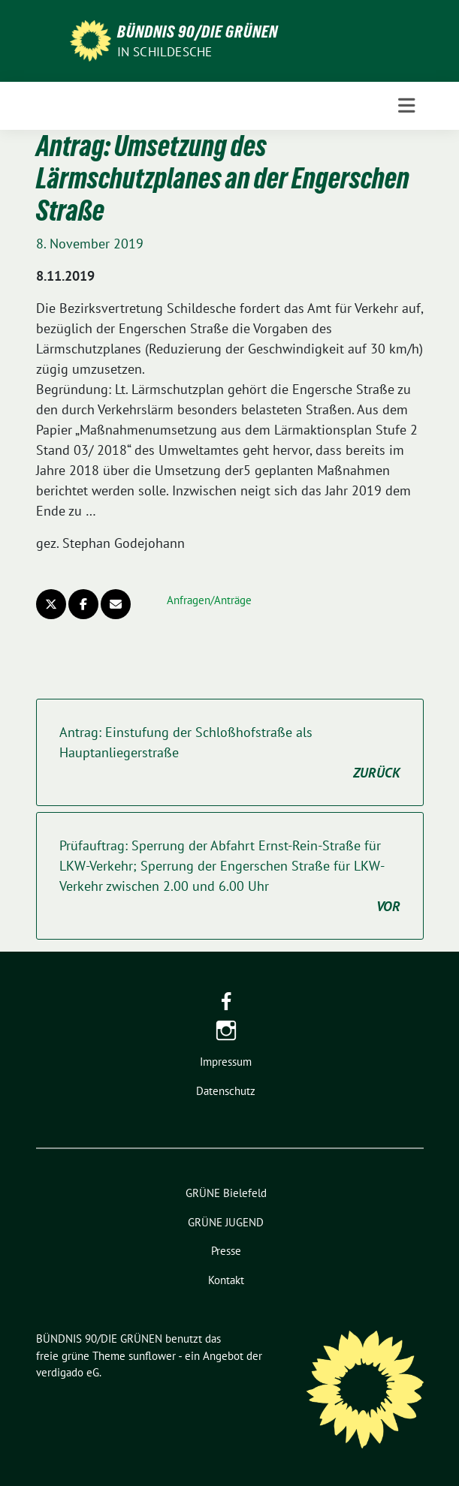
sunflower (152, 1356)
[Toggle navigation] (406, 106)
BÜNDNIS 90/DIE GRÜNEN (197, 31)
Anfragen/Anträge (209, 600)
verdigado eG (67, 1372)
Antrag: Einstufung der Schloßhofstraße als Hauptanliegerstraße (229, 753)
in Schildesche (165, 52)
